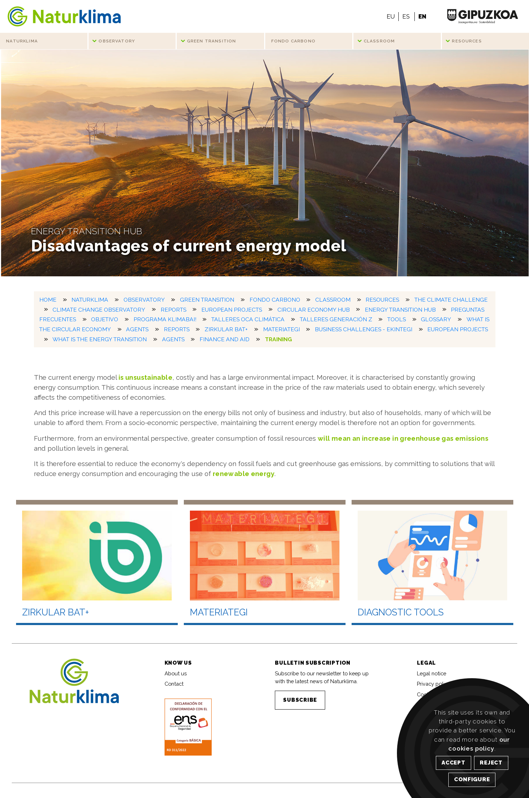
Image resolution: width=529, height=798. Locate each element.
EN (422, 16)
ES (406, 16)
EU (391, 16)
